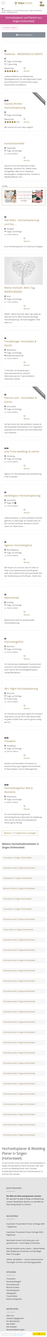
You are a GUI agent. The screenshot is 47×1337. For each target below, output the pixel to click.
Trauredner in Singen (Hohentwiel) (17, 857)
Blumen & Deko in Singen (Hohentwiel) (19, 888)
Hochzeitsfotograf (13, 1281)
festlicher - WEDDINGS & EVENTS (23, 54)
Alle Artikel (10, 1324)
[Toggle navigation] (3, 3)
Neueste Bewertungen (15, 1329)
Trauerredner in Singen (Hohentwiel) (18, 929)
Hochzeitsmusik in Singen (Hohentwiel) (19, 868)
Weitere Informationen (18, 1335)
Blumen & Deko (12, 1287)
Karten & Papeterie (14, 1299)
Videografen (11, 1293)
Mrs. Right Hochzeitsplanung (21, 688)
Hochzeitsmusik (12, 1284)
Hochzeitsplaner (13, 1290)
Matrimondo (11, 597)
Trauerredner (11, 1296)
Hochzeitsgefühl (13, 642)
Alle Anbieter (11, 1327)
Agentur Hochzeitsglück (18, 545)
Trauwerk (10, 741)
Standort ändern (10, 27)
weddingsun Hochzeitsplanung (22, 495)
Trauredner (11, 1279)
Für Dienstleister (13, 1321)
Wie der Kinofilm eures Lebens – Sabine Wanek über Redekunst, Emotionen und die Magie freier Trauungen (25, 1251)
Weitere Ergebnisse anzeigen (20, 833)
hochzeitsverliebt (14, 143)
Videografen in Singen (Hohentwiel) (17, 878)
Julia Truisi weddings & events (21, 451)
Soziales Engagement (15, 1318)
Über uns (10, 1315)
